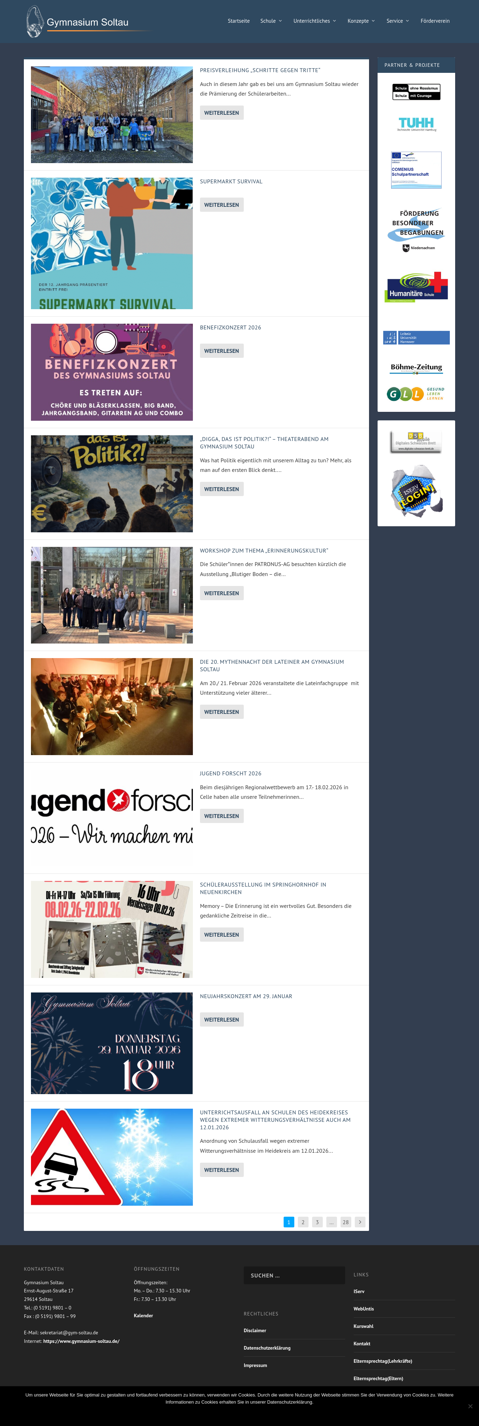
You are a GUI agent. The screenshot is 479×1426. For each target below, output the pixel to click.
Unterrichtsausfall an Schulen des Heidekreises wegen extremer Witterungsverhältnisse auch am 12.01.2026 (275, 1120)
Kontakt (362, 1344)
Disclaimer (255, 1331)
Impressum (255, 1365)
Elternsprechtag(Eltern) (378, 1379)
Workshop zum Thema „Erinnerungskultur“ (264, 550)
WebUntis (364, 1309)
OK (198, 1414)
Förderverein (435, 21)
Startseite (239, 21)
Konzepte (358, 21)
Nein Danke (228, 1414)
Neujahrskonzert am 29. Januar (246, 996)
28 (346, 1222)
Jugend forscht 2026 (231, 773)
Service (394, 21)
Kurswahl (364, 1326)
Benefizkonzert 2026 (230, 328)
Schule (268, 21)
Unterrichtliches (312, 21)
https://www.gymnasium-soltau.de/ (81, 1341)
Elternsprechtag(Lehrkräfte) (383, 1361)
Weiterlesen (221, 113)
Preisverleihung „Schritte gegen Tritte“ (260, 70)
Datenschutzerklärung (267, 1348)
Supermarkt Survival (231, 181)
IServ (359, 1291)
